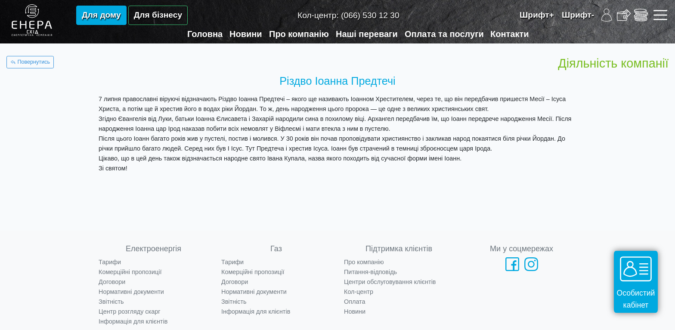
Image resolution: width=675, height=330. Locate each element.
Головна (205, 34)
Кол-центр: (348, 15)
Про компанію (299, 34)
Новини (245, 34)
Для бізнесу (158, 14)
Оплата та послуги (444, 34)
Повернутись (30, 62)
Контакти (509, 34)
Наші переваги (367, 34)
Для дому (101, 14)
